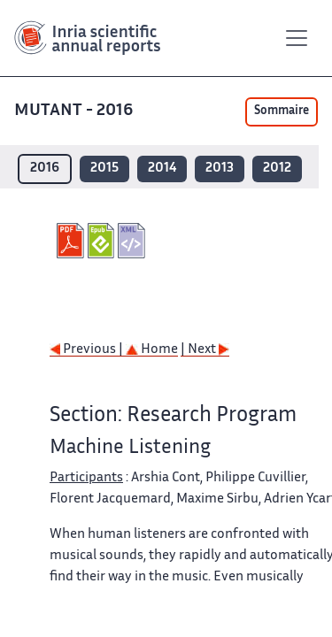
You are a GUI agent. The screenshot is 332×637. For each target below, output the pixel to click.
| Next (205, 350)
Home (152, 350)
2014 (162, 168)
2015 (104, 168)
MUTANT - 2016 (75, 111)
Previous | (88, 350)
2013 (219, 168)
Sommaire (281, 111)
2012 (277, 168)
